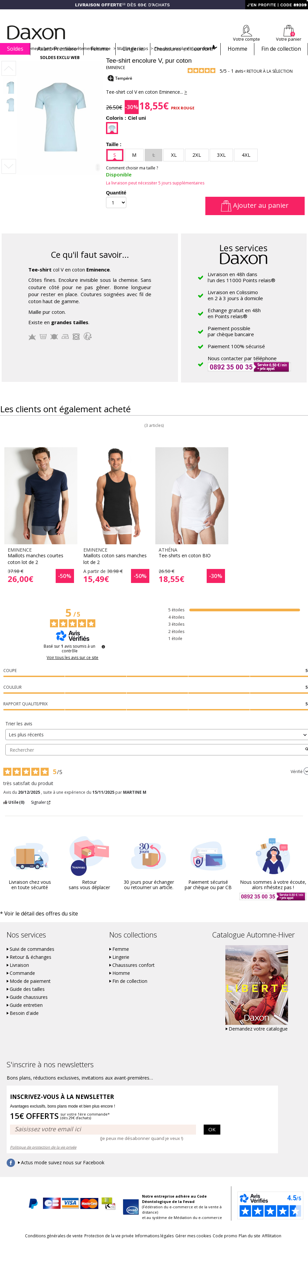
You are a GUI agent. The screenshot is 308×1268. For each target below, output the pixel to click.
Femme (100, 48)
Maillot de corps (132, 60)
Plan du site (283, 1246)
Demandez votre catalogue (258, 1040)
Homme (237, 48)
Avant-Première (57, 48)
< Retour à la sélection (268, 83)
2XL (196, 166)
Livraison (19, 976)
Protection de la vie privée (105, 1246)
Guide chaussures (29, 1008)
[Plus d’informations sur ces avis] (103, 658)
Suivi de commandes (32, 960)
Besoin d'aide (24, 1024)
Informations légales (160, 1246)
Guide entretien (26, 1016)
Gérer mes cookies (208, 1246)
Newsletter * (242, 14)
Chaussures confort (133, 976)
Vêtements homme (40, 60)
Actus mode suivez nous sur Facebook (62, 1173)
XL (174, 166)
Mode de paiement (30, 992)
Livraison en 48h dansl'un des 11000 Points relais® (241, 288)
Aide (282, 14)
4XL (246, 166)
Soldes (15, 48)
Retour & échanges (30, 968)
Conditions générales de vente (41, 1246)
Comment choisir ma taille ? (132, 179)
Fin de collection (281, 48)
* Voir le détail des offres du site (30, 925)
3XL (221, 166)
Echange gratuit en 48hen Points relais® (234, 325)
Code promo (249, 1246)
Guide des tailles (27, 1000)
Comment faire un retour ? (183, 14)
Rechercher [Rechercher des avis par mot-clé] (155, 761)
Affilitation (153, 1258)
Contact (300, 14)
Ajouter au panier (255, 216)
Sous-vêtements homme (88, 60)
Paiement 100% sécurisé (236, 358)
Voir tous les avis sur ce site (72, 669)
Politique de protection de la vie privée (43, 1157)
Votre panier (288, 39)
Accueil (9, 60)
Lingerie (133, 48)
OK (212, 1140)
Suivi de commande (132, 14)
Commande (22, 984)
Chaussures (185, 48)
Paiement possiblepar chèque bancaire (231, 343)
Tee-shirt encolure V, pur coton (184, 60)
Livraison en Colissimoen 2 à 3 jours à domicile (235, 306)
